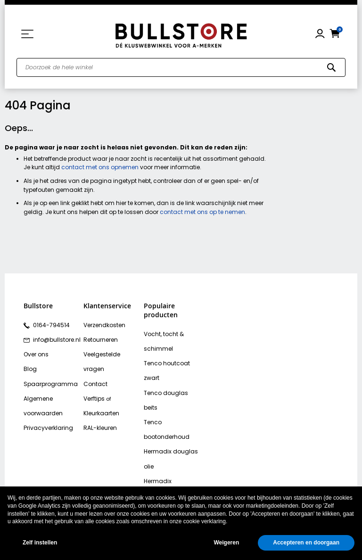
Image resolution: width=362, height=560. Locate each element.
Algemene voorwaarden (41, 399)
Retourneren (99, 338)
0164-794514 (49, 324)
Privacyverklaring (46, 420)
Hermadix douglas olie (168, 408)
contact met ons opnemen (100, 167)
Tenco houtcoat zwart (172, 360)
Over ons (35, 351)
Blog (29, 365)
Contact (94, 365)
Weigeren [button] (226, 542)
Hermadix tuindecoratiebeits (168, 435)
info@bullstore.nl (54, 338)
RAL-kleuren (99, 406)
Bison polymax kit (166, 456)
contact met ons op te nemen (202, 212)
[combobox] (181, 67)
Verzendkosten (103, 324)
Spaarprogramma (48, 379)
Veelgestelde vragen (111, 351)
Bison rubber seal (166, 470)
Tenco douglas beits (171, 374)
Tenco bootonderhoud (173, 388)
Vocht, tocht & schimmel (162, 340)
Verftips (93, 379)
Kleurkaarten (100, 392)
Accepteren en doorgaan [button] (306, 542)
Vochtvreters (160, 483)
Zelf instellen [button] (40, 542)
